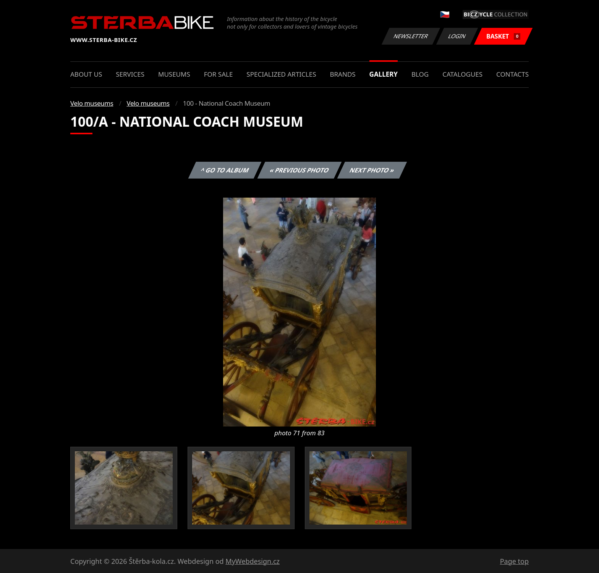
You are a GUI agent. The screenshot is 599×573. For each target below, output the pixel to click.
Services (130, 74)
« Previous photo (299, 170)
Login (457, 36)
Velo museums (91, 103)
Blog (420, 74)
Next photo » (372, 170)
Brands (342, 74)
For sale (218, 74)
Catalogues (462, 74)
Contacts (512, 74)
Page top (514, 561)
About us (86, 74)
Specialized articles (281, 74)
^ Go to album (225, 170)
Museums (174, 74)
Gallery (383, 74)
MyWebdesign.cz (252, 561)
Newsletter (410, 36)
